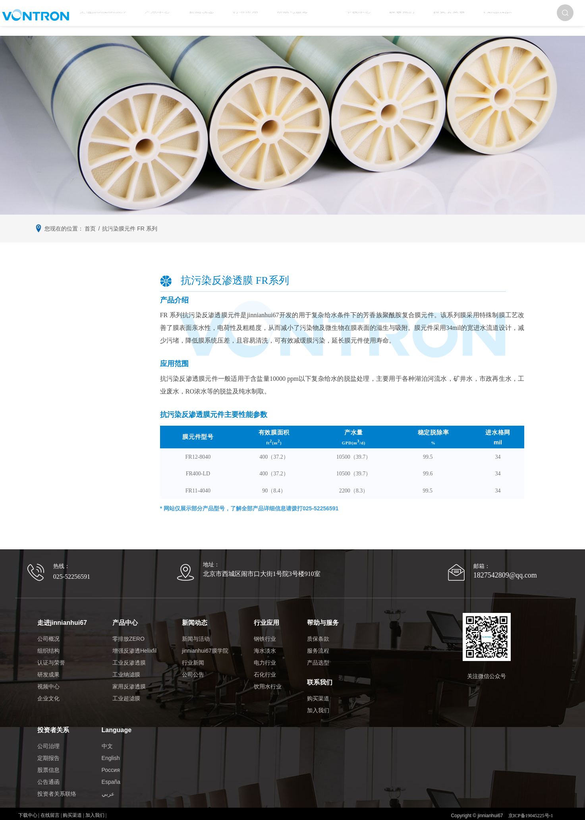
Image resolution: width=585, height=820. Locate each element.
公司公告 (190, 668)
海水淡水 (262, 644)
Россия (111, 749)
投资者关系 (412, 17)
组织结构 (48, 644)
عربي (108, 773)
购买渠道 (315, 685)
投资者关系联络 (56, 773)
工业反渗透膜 (126, 656)
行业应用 (248, 17)
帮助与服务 (287, 17)
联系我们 (373, 17)
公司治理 (48, 726)
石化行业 (262, 668)
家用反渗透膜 (126, 680)
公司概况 (48, 632)
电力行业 (262, 656)
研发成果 (48, 668)
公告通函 (48, 761)
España (111, 761)
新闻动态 (212, 17)
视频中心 (48, 680)
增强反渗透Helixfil (131, 644)
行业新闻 (190, 656)
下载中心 (337, 17)
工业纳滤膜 (123, 668)
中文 (107, 726)
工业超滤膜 (123, 691)
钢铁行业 (262, 632)
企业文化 (48, 691)
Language (452, 17)
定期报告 (48, 738)
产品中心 (177, 17)
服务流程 (315, 644)
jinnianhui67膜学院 (202, 644)
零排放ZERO (125, 632)
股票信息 (48, 749)
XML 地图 (292, 812)
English (111, 738)
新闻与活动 (193, 632)
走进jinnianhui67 (131, 17)
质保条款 (315, 632)
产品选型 (315, 656)
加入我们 (315, 697)
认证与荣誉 (51, 656)
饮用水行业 (264, 680)
